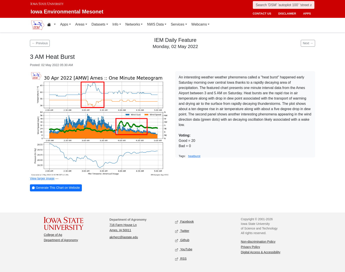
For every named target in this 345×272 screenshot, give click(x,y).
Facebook (184, 222)
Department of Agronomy (61, 240)
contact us (262, 13)
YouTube (183, 249)
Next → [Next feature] (308, 43)
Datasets (98, 24)
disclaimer (287, 13)
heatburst (194, 156)
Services (177, 24)
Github (182, 240)
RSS (181, 259)
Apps (64, 24)
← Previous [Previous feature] (40, 43)
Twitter (182, 231)
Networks (132, 24)
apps (307, 13)
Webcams (199, 24)
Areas (79, 24)
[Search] (283, 5)
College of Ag (53, 235)
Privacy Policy (250, 247)
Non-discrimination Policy (258, 241)
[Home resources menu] (51, 25)
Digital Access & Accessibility (261, 252)
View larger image (42, 178)
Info (115, 24)
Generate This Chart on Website (56, 188)
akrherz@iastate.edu (124, 237)
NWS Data (155, 24)
